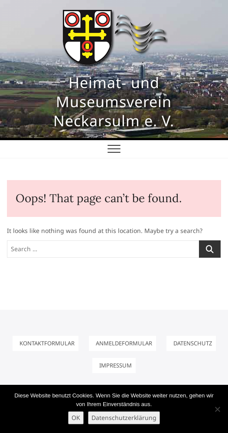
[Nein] (217, 409)
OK (76, 417)
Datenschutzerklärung (123, 417)
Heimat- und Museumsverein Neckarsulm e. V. (113, 101)
